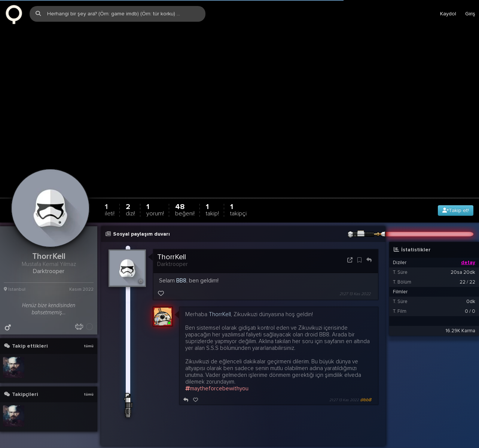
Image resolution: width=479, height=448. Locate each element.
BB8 (181, 259)
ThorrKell (171, 235)
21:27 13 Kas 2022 (354, 272)
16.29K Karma (460, 309)
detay (468, 241)
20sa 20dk (463, 251)
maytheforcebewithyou (216, 366)
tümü (89, 324)
